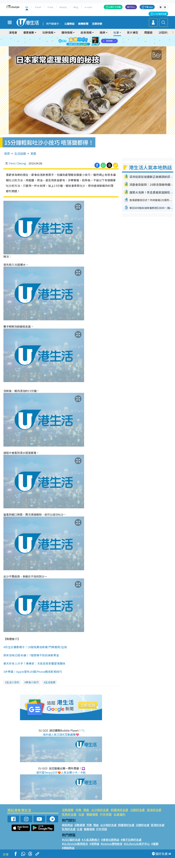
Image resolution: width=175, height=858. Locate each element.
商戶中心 (131, 6)
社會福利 (119, 814)
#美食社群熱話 (110, 840)
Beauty (63, 7)
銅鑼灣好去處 (119, 810)
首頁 (7, 153)
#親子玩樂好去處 (131, 840)
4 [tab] (90, 41)
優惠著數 (28, 32)
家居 (33, 153)
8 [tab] (88, 45)
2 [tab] (83, 41)
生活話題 (20, 153)
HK (26, 7)
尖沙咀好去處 (100, 810)
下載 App (148, 6)
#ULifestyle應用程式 (75, 844)
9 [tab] (91, 45)
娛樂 (102, 32)
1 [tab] (80, 41)
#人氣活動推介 (91, 840)
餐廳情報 (92, 814)
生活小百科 (12, 682)
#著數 (154, 844)
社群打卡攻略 (115, 6)
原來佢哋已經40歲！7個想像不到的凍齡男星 (31, 655)
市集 (78, 810)
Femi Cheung (17, 163)
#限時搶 (94, 844)
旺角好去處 (69, 814)
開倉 (86, 810)
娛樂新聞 (83, 24)
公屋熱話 (69, 24)
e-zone (88, 7)
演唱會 (13, 32)
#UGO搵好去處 (71, 840)
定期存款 (97, 24)
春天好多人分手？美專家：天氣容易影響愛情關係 (34, 663)
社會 (116, 32)
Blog (75, 7)
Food (50, 7)
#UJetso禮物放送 (111, 844)
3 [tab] (86, 41)
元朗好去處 (137, 810)
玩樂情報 (47, 32)
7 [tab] (85, 45)
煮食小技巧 (32, 682)
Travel (38, 7)
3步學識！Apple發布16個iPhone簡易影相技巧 (32, 672)
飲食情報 (86, 32)
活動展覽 (67, 810)
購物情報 (67, 32)
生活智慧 (50, 682)
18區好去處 (166, 32)
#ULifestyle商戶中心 (137, 844)
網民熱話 (67, 825)
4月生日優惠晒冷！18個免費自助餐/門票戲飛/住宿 (35, 647)
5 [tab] (93, 41)
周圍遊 (148, 32)
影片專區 (132, 32)
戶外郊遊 (106, 814)
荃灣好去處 (154, 810)
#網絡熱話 (68, 848)
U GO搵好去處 (159, 13)
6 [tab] (97, 41)
